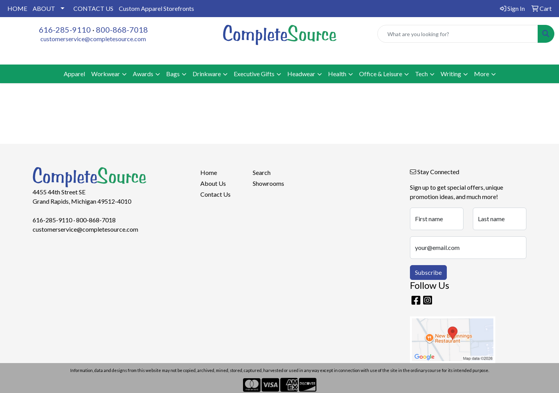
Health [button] (337, 73)
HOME (17, 8)
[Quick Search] (457, 34)
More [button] (481, 73)
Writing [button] (451, 73)
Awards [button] (143, 73)
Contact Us (215, 194)
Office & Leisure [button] (380, 73)
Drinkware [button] (207, 73)
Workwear (105, 73)
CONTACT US (93, 8)
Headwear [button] (301, 73)
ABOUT (44, 8)
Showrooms (268, 183)
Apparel (74, 73)
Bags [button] (173, 73)
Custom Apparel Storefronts (156, 8)
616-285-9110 (65, 29)
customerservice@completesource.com (93, 38)
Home (208, 172)
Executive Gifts (254, 73)
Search (262, 172)
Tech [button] (421, 73)
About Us (213, 183)
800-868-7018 (122, 29)
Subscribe (428, 272)
